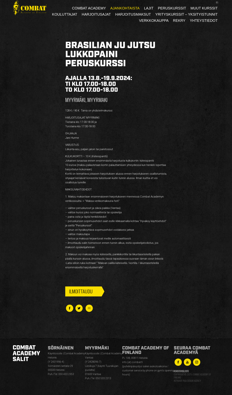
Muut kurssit (204, 8)
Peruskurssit (172, 8)
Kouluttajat (64, 14)
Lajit (148, 8)
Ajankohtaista (125, 8)
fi (217, 2)
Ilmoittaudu (81, 291)
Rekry (179, 21)
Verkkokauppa (154, 21)
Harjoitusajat (96, 14)
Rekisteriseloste (181, 371)
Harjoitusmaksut (133, 14)
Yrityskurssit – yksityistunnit (186, 14)
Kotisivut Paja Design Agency (187, 380)
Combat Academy (89, 8)
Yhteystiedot (204, 21)
